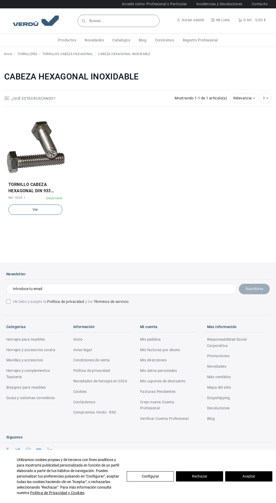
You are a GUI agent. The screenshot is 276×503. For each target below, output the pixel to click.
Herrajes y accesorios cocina (30, 350)
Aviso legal (82, 350)
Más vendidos (219, 377)
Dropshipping (218, 398)
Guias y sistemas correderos (30, 398)
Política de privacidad (65, 301)
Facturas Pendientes (158, 391)
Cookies (80, 391)
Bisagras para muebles (26, 387)
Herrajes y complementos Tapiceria (28, 373)
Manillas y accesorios (24, 360)
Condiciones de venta (91, 360)
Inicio (77, 339)
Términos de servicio (111, 301)
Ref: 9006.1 (16, 198)
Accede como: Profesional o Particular (154, 4)
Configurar (150, 476)
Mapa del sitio (219, 387)
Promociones (218, 356)
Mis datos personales (158, 370)
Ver (35, 209)
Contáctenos (84, 402)
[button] (67, 40)
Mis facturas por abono (160, 350)
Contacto (260, 4)
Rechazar (199, 476)
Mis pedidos (150, 339)
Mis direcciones (153, 360)
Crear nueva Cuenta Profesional (157, 405)
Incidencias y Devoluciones (219, 4)
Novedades (217, 366)
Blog (211, 418)
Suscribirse (254, 289)
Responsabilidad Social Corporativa (227, 342)
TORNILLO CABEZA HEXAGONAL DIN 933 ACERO (29, 188)
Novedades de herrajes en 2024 (100, 381)
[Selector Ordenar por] (244, 98)
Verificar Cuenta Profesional (164, 418)
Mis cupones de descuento (163, 381)
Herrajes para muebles (25, 339)
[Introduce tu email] (121, 289)
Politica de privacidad (91, 370)
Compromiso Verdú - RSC (95, 412)
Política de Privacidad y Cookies (57, 493)
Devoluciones (218, 408)
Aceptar (248, 476)
